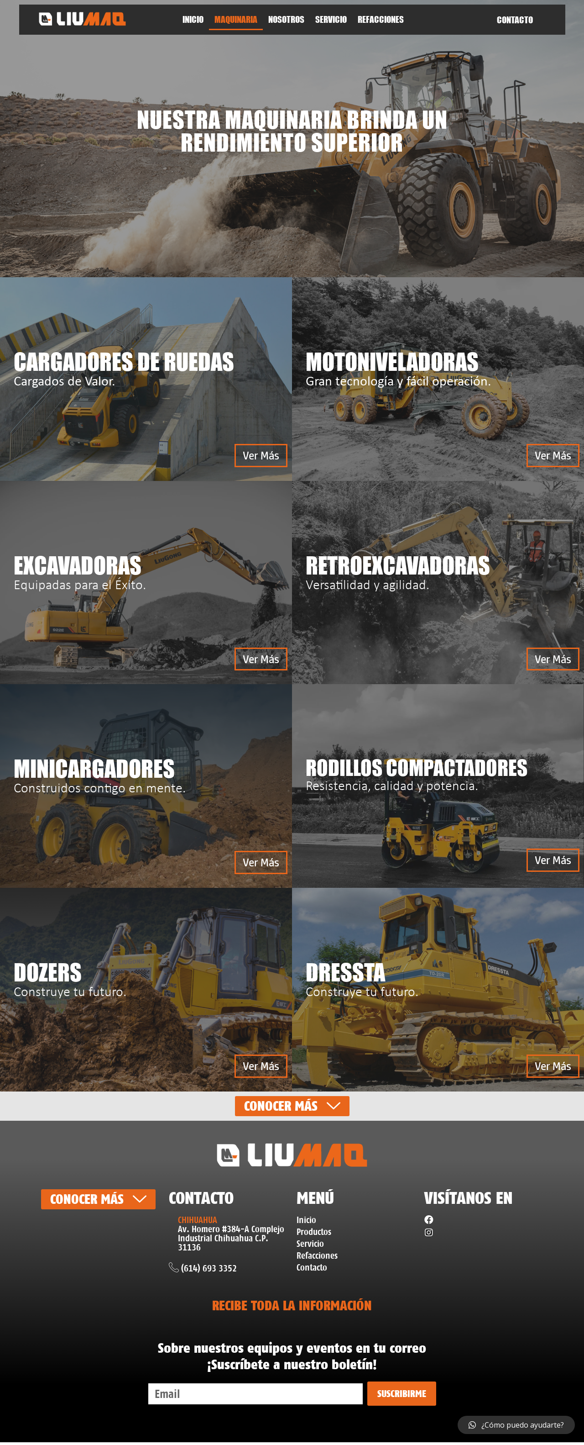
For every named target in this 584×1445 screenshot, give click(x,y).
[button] (260, 456)
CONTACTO (515, 20)
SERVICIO (331, 19)
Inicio (192, 19)
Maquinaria (235, 19)
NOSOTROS (286, 19)
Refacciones (381, 19)
